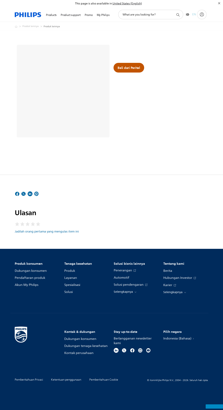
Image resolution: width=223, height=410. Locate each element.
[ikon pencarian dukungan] (177, 14)
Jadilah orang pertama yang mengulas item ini (47, 231)
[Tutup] (219, 3)
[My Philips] (202, 14)
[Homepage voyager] (18, 26)
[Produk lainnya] (33, 26)
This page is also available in (93, 3)
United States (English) (127, 3)
